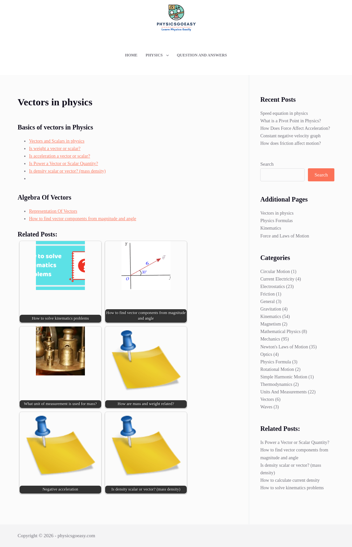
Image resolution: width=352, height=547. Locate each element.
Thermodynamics (276, 384)
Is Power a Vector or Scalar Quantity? (63, 163)
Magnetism (270, 324)
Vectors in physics (277, 213)
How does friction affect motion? (290, 143)
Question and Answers (202, 55)
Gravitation (270, 309)
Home (131, 55)
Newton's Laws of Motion (284, 346)
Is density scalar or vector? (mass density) (67, 171)
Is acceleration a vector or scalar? (59, 156)
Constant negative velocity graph (290, 135)
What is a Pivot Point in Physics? (290, 120)
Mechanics (270, 339)
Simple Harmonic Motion (283, 376)
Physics (158, 55)
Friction (267, 294)
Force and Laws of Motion (284, 236)
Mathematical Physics (280, 331)
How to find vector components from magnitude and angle (82, 218)
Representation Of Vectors (53, 211)
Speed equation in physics (284, 113)
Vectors (267, 399)
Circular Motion (275, 271)
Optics (266, 354)
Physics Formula (275, 361)
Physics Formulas (276, 220)
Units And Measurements (283, 391)
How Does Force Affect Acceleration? (295, 128)
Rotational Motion (277, 369)
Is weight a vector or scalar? (54, 148)
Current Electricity (277, 279)
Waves (266, 406)
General (267, 301)
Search (267, 164)
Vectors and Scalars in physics (57, 141)
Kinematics (270, 228)
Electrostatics (272, 286)
